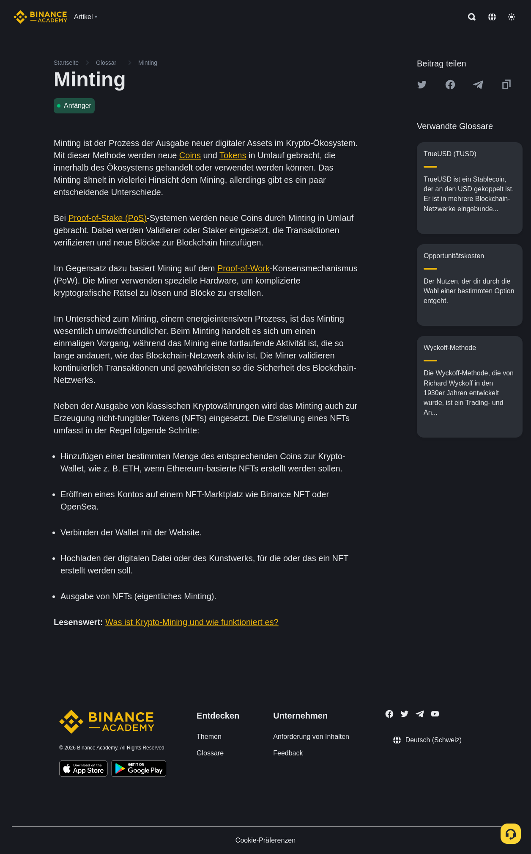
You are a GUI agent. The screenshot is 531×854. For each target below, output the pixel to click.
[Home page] (40, 17)
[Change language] (492, 17)
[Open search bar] (469, 17)
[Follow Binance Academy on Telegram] (420, 714)
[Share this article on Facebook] (450, 85)
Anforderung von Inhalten (311, 736)
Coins (190, 155)
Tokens (232, 155)
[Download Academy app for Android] (138, 769)
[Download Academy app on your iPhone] (83, 769)
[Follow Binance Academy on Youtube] (435, 713)
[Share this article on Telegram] (478, 85)
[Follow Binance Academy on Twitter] (404, 714)
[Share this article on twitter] (422, 85)
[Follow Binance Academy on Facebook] (389, 714)
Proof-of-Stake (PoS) (107, 218)
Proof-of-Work (243, 268)
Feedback (288, 753)
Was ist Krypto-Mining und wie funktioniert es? (191, 622)
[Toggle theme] (511, 16)
